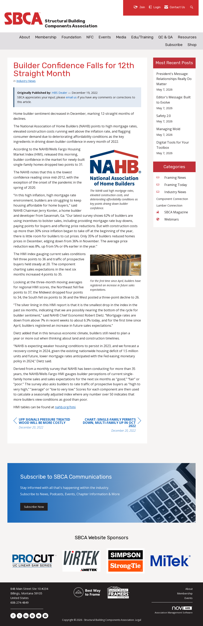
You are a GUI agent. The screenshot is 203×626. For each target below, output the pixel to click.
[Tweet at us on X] (19, 615)
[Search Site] (192, 6)
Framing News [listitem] (171, 177)
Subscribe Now (34, 507)
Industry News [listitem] (171, 192)
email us (71, 97)
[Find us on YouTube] (38, 615)
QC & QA (165, 37)
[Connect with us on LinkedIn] (26, 615)
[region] (111, 425)
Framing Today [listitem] (171, 185)
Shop (192, 45)
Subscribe (174, 45)
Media (121, 37)
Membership (45, 37)
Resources (187, 37)
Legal (138, 620)
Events (104, 37)
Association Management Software (174, 610)
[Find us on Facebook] (13, 615)
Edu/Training (142, 37)
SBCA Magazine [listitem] (172, 212)
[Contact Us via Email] (45, 615)
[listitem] (174, 81)
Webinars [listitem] (167, 219)
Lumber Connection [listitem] (169, 205)
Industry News (26, 81)
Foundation (71, 37)
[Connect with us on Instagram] (32, 615)
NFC (89, 37)
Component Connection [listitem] (172, 199)
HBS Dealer (59, 93)
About (24, 37)
